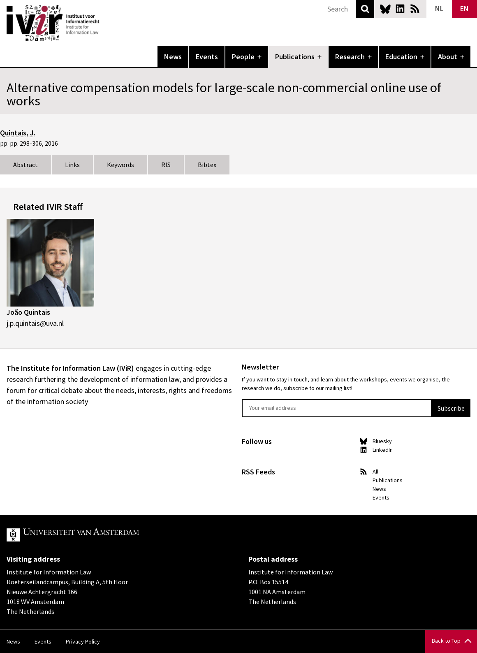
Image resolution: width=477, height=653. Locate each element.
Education (401, 56)
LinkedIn (400, 8)
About (447, 56)
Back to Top (446, 640)
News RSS (415, 8)
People (243, 56)
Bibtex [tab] (207, 164)
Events (207, 56)
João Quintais (28, 312)
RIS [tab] (166, 164)
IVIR (105, 23)
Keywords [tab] (120, 164)
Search (365, 9)
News (173, 56)
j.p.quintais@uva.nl (35, 323)
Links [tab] (72, 164)
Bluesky (385, 8)
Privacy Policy (83, 641)
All (375, 471)
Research (350, 56)
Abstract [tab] (25, 164)
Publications (295, 56)
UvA (102, 534)
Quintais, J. (17, 132)
